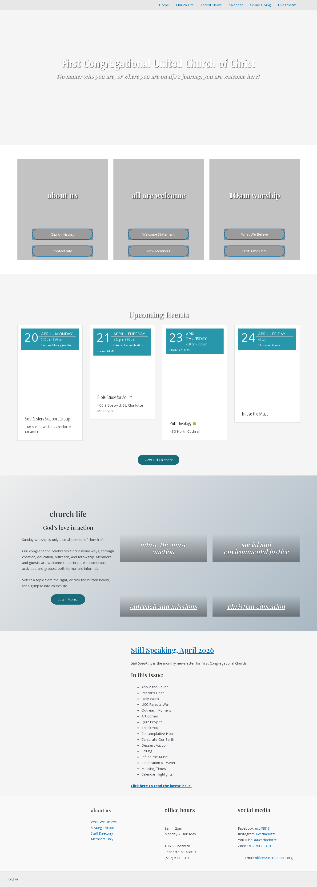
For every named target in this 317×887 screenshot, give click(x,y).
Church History (63, 233)
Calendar (236, 5)
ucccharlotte (266, 834)
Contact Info (62, 250)
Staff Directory (103, 834)
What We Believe (255, 233)
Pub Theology (181, 423)
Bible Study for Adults (114, 397)
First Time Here (255, 250)
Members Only (103, 839)
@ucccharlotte (265, 840)
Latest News (211, 5)
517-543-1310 (261, 846)
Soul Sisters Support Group (47, 418)
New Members (158, 250)
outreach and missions (163, 603)
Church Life (185, 5)
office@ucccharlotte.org (274, 858)
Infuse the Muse (255, 413)
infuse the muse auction (163, 548)
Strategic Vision (103, 828)
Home (164, 5)
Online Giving (260, 5)
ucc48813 (263, 828)
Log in (13, 879)
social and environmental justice (256, 545)
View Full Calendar (158, 460)
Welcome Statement (158, 233)
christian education (256, 606)
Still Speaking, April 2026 (174, 650)
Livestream (287, 5)
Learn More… (68, 599)
